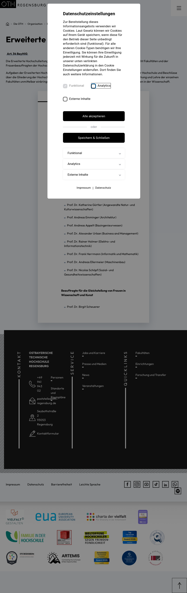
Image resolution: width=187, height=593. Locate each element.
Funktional (76, 86)
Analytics (104, 86)
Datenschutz (103, 188)
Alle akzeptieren (93, 116)
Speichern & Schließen (93, 138)
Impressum (83, 188)
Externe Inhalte (80, 99)
